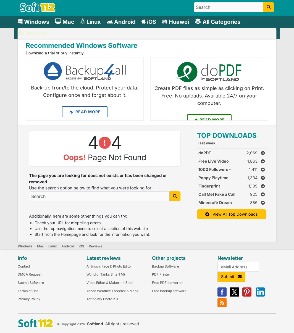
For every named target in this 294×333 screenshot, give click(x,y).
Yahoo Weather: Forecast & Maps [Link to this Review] (112, 291)
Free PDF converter (167, 283)
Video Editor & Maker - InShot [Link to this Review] (109, 283)
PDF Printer (161, 274)
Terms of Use (28, 291)
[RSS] (222, 306)
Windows (25, 246)
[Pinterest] (246, 295)
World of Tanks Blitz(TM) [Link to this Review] (105, 274)
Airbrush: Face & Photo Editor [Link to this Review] (109, 266)
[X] (234, 295)
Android (67, 246)
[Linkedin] (260, 295)
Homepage (71, 234)
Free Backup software (169, 291)
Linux (52, 246)
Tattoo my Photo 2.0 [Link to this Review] (102, 299)
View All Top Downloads (231, 214)
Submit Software (31, 283)
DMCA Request (29, 274)
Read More (85, 111)
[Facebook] (222, 295)
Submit (231, 276)
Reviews (95, 246)
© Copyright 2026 (71, 324)
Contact (24, 266)
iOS (81, 246)
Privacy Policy (29, 299)
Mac (40, 246)
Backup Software (165, 266)
